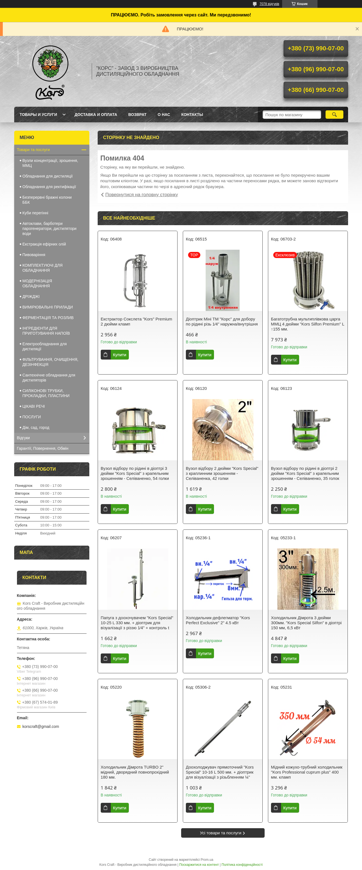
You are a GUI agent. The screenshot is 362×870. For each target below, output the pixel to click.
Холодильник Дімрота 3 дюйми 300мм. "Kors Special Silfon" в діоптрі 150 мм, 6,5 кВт (306, 622)
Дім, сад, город (36, 427)
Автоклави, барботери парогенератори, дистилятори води (50, 228)
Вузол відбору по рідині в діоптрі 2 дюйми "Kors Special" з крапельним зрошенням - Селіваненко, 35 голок (305, 473)
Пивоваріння (34, 254)
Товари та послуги (33, 149)
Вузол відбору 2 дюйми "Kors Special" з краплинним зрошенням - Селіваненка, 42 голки (222, 473)
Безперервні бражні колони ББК (47, 200)
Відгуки (23, 438)
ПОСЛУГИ (32, 417)
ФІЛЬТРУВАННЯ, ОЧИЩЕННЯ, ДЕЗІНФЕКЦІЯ (50, 362)
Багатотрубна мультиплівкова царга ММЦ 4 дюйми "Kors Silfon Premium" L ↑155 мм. (307, 324)
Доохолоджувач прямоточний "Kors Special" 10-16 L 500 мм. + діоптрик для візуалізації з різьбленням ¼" (220, 772)
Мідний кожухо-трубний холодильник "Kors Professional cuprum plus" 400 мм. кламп (307, 772)
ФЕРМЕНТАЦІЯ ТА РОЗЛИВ (48, 317)
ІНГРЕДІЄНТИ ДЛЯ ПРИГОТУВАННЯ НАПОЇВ (46, 331)
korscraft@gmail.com (41, 726)
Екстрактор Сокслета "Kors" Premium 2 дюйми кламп (136, 321)
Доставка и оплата (96, 114)
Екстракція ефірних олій (44, 244)
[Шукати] (335, 114)
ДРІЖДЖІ (31, 296)
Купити (119, 354)
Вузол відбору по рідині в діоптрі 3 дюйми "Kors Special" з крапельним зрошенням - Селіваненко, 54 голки (135, 473)
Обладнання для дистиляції (48, 176)
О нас (164, 114)
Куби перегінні (35, 213)
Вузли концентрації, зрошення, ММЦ (50, 163)
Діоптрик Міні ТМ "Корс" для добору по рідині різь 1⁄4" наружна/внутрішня (222, 321)
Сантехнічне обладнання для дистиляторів (49, 377)
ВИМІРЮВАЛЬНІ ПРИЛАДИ (48, 307)
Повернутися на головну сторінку (141, 194)
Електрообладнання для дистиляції (45, 346)
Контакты (192, 114)
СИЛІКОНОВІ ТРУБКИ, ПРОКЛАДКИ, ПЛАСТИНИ (46, 393)
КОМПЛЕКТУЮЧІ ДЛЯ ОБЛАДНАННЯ (43, 268)
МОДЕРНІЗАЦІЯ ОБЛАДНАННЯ (37, 283)
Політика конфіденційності (242, 865)
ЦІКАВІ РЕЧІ (34, 406)
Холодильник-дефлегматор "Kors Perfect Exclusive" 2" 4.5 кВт (218, 620)
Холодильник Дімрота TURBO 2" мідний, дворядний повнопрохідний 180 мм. (135, 772)
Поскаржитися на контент (199, 865)
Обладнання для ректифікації (49, 186)
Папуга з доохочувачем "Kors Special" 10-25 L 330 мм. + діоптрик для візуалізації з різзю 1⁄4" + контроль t (137, 622)
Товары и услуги (38, 114)
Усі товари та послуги (221, 832)
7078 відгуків (269, 4)
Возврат (137, 114)
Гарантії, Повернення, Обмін (42, 448)
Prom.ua (207, 860)
